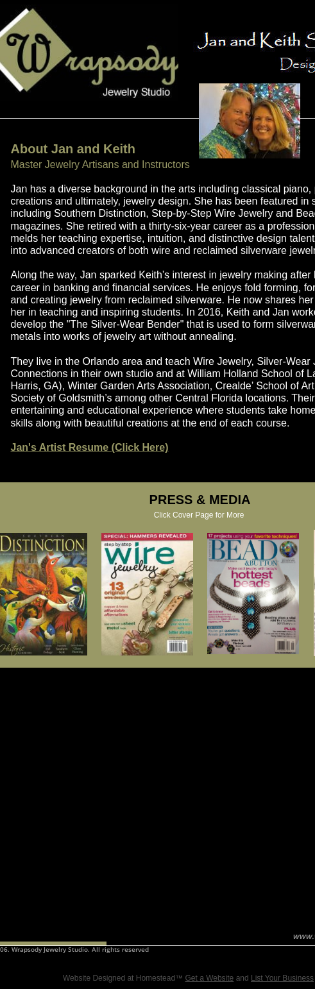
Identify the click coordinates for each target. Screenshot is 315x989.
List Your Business (282, 978)
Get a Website (209, 978)
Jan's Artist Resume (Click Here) (90, 447)
